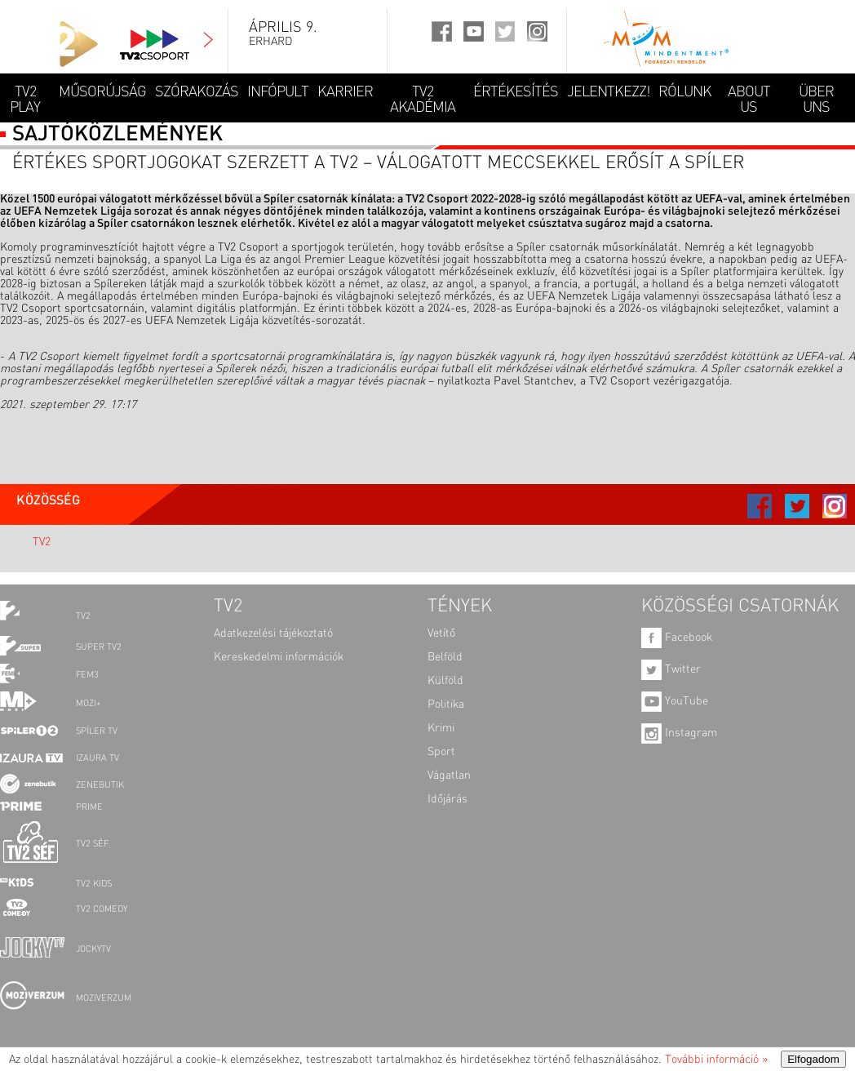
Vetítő (441, 633)
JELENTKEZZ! (608, 92)
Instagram (679, 733)
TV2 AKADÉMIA (422, 100)
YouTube (674, 701)
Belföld (445, 657)
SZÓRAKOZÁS (196, 92)
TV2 (42, 542)
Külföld (445, 681)
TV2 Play (25, 100)
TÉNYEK (460, 606)
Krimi (441, 728)
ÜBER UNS (816, 100)
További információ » (716, 1059)
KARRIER (345, 92)
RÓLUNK (684, 92)
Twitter (671, 669)
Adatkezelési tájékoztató (273, 633)
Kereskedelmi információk (278, 657)
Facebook (676, 637)
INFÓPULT (277, 92)
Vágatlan (449, 775)
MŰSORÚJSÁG (102, 92)
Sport (441, 752)
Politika (446, 704)
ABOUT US (749, 100)
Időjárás (447, 799)
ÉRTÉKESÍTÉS (515, 92)
